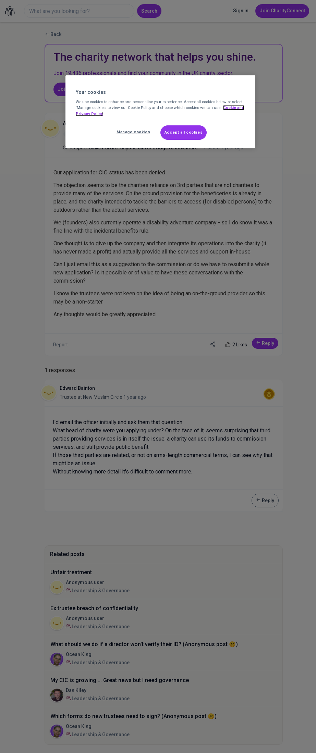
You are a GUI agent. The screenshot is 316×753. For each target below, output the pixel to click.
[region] (160, 111)
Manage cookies (133, 131)
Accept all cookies (184, 132)
